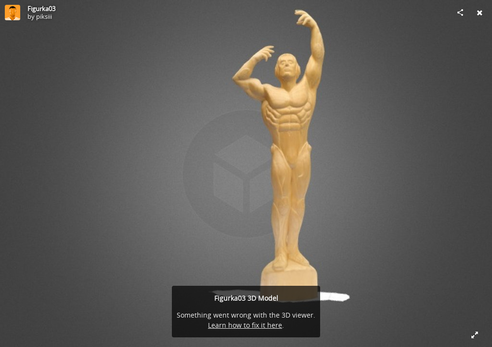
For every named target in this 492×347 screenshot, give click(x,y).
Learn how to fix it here (245, 325)
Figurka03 (41, 8)
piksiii (44, 16)
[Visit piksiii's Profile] (12, 12)
